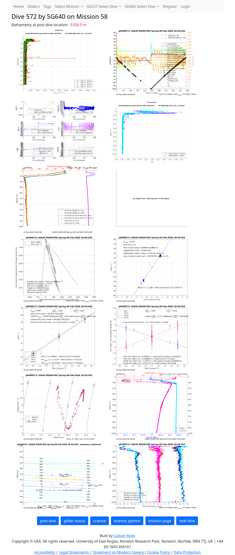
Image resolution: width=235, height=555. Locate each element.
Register (170, 6)
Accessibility (45, 552)
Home (18, 6)
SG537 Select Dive (102, 6)
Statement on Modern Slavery (118, 552)
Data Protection (187, 552)
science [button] (99, 520)
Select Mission (67, 6)
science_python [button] (127, 520)
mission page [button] (159, 520)
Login (185, 6)
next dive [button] (187, 520)
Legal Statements (74, 552)
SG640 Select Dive (140, 6)
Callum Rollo (124, 535)
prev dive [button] (48, 520)
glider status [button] (74, 520)
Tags (47, 6)
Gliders (34, 6)
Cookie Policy (159, 552)
